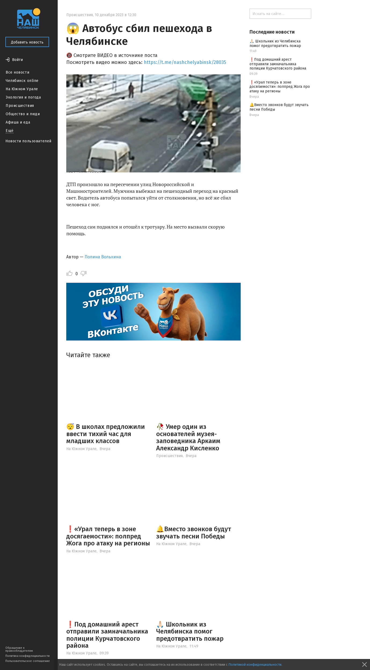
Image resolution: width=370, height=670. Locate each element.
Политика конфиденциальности (27, 655)
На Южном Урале (22, 89)
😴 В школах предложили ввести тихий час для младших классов (105, 434)
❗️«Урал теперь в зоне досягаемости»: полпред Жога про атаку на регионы (108, 536)
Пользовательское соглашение (27, 661)
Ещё (10, 130)
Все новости (17, 72)
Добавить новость (27, 42)
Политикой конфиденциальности (254, 664)
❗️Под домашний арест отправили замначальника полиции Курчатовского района (107, 635)
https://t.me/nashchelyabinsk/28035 (185, 62)
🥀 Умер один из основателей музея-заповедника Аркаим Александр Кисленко (188, 437)
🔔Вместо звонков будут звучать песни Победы (193, 532)
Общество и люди (23, 114)
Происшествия (20, 105)
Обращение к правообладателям (19, 649)
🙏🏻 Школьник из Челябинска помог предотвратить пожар (190, 631)
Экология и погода (23, 97)
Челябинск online (22, 80)
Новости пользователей (28, 141)
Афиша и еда (18, 122)
